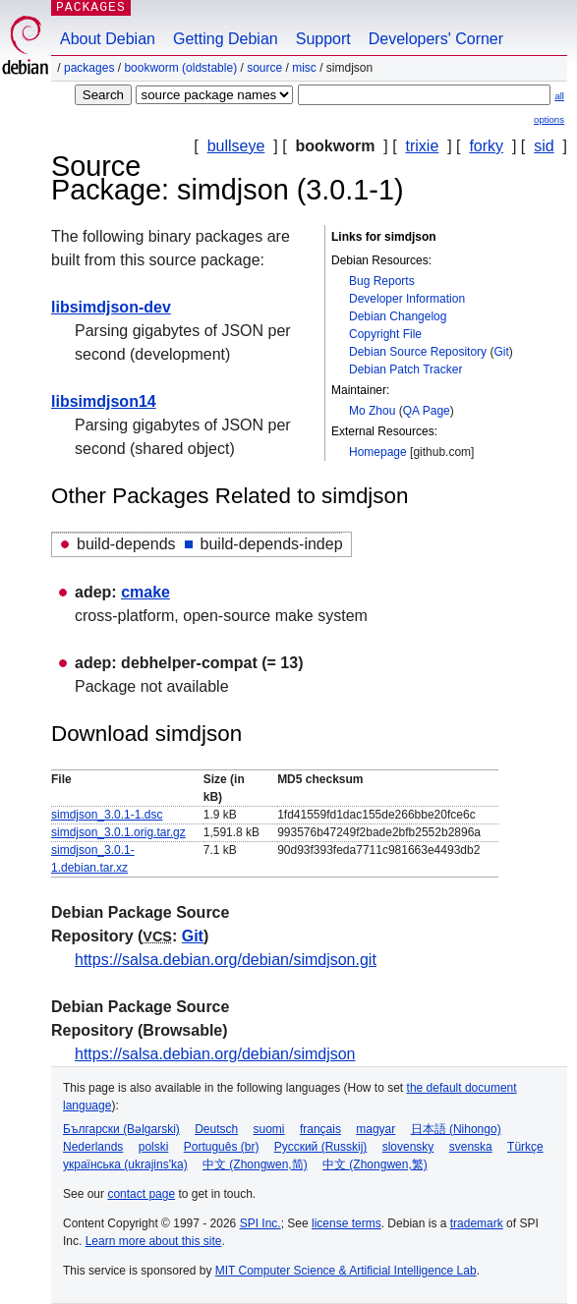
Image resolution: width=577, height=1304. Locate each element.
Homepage (378, 452)
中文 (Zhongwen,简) (255, 1164)
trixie (422, 146)
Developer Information (407, 299)
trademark (476, 1223)
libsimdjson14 (103, 401)
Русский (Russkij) (321, 1147)
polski (154, 1147)
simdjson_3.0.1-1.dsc (106, 815)
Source (264, 68)
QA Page (426, 411)
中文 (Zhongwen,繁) (375, 1164)
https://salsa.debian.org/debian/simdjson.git (225, 959)
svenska (470, 1147)
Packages (89, 68)
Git (500, 352)
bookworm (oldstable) (180, 68)
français (320, 1129)
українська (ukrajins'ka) (125, 1164)
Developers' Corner (436, 38)
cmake (145, 592)
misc (304, 68)
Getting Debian (225, 38)
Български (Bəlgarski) (121, 1129)
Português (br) (222, 1147)
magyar (375, 1129)
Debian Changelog (397, 316)
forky (486, 146)
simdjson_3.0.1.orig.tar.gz (118, 832)
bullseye (236, 146)
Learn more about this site (154, 1241)
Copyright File (385, 334)
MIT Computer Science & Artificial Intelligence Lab (346, 1270)
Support (323, 38)
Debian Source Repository (418, 352)
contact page (141, 1194)
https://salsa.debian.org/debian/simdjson (215, 1054)
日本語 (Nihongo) (456, 1129)
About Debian (107, 38)
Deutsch (216, 1129)
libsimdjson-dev (111, 307)
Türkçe (525, 1147)
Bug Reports (382, 281)
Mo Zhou (372, 411)
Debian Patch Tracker (405, 369)
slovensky (408, 1147)
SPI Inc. (260, 1223)
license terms (346, 1223)
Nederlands (93, 1147)
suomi (269, 1129)
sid (543, 146)
